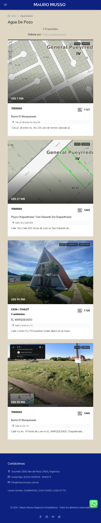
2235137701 (59, 490)
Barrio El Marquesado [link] (23, 116)
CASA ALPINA (84, 244)
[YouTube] (53, 517)
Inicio (13, 16)
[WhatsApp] (60, 517)
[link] (50, 71)
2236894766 (30, 490)
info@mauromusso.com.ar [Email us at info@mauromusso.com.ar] (25, 482)
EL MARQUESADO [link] (21, 319)
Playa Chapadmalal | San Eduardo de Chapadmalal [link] (41, 217)
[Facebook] (41, 517)
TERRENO (85, 44)
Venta (77, 44)
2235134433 (45, 490)
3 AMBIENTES (72, 244)
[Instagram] (47, 517)
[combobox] (57, 34)
